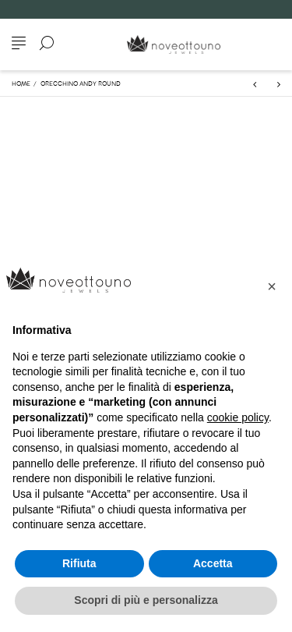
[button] (271, 286)
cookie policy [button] (238, 417)
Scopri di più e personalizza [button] (145, 600)
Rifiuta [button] (79, 563)
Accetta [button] (213, 563)
